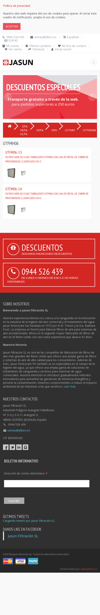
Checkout (38, 49)
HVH (54, 130)
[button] (7, 106)
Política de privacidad (16, 6)
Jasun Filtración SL (23, 535)
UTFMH (70, 130)
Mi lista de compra (74, 46)
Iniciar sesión (63, 49)
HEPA (39, 130)
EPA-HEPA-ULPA (24, 130)
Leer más (70, 386)
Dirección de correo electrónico (26, 473)
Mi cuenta (12, 46)
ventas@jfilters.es (45, 37)
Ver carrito (15, 49)
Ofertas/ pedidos (40, 46)
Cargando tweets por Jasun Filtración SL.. (29, 521)
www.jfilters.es (89, 569)
